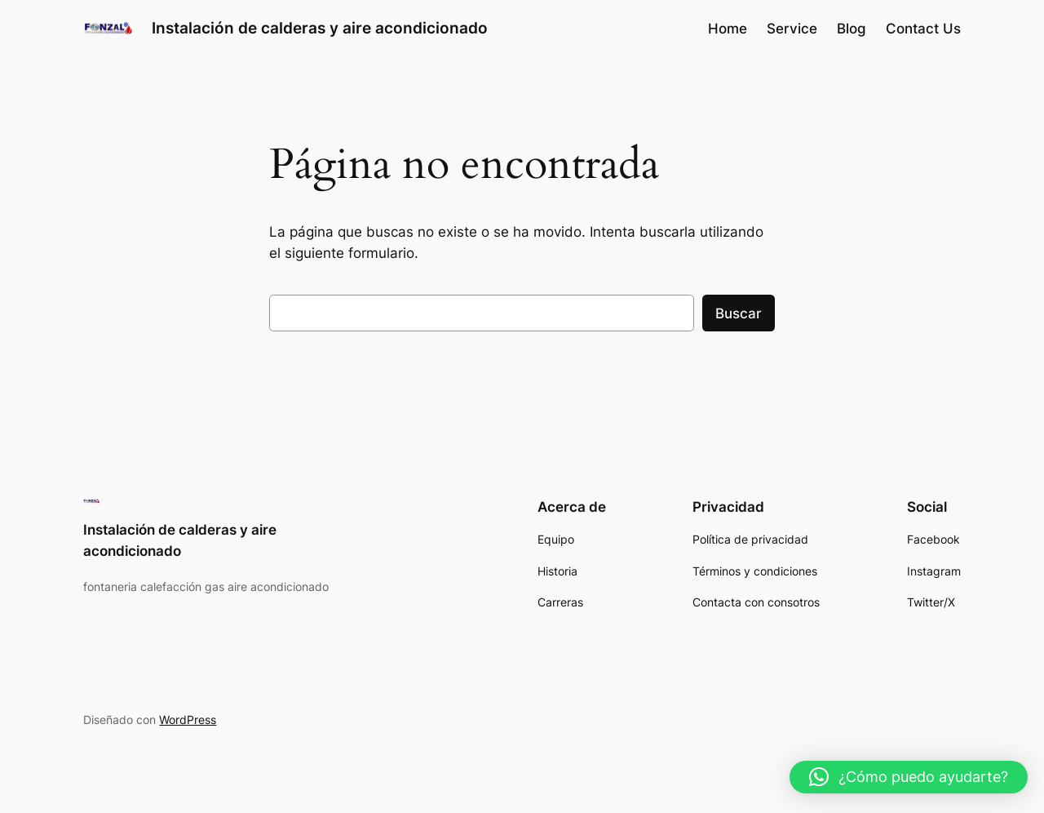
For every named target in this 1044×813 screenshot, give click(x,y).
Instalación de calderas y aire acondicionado (320, 28)
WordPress (187, 719)
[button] (909, 777)
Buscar (738, 313)
